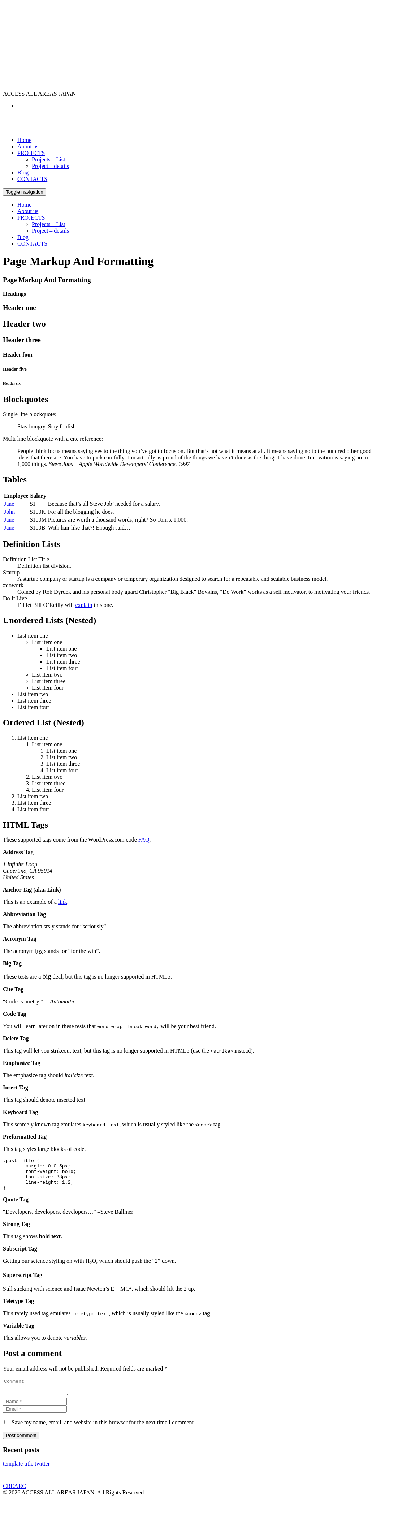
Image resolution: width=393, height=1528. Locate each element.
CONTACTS (32, 179)
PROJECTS (31, 153)
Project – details (50, 166)
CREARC (14, 1496)
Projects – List (48, 159)
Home (24, 140)
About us (27, 146)
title (28, 1473)
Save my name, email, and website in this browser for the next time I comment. (103, 1432)
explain (83, 605)
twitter (42, 1473)
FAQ (144, 840)
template (13, 1473)
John (9, 512)
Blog (23, 172)
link (62, 902)
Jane (9, 504)
